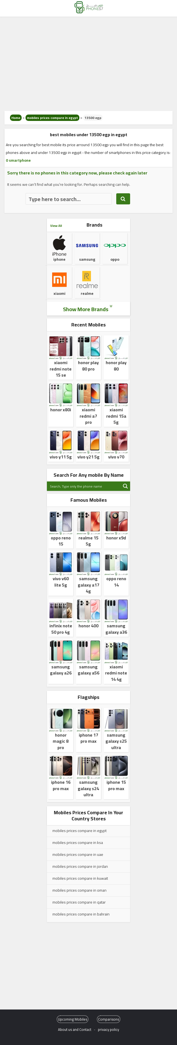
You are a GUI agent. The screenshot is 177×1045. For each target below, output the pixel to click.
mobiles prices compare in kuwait (80, 878)
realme (87, 286)
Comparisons (108, 1019)
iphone (59, 252)
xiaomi (59, 286)
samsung (87, 248)
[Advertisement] (89, 64)
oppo (115, 252)
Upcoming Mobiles (72, 1019)
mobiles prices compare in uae (77, 854)
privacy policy (108, 1029)
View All (56, 225)
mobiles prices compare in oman (79, 890)
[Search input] (84, 486)
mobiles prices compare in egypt (52, 118)
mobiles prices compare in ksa (77, 842)
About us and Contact (74, 1029)
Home (15, 118)
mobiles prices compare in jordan (80, 866)
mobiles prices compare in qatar (79, 902)
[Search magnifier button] (125, 486)
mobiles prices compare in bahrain (81, 914)
